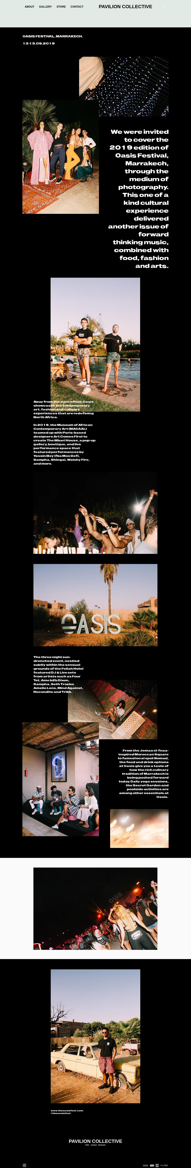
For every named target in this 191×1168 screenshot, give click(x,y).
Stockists (101, 1145)
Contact (94, 1145)
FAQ (87, 1145)
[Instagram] (24, 1165)
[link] (164, 6)
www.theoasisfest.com (67, 1110)
